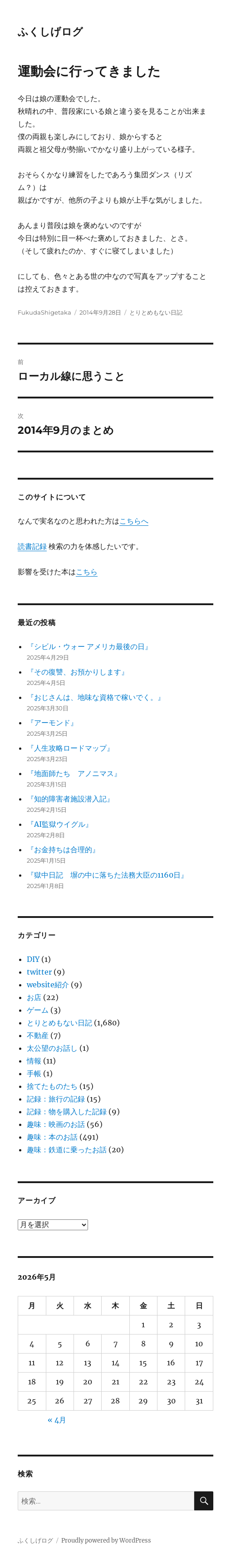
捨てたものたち (52, 1086)
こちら (87, 571)
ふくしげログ (50, 31)
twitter (39, 971)
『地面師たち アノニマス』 (74, 773)
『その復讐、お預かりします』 (77, 671)
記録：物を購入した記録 (67, 1111)
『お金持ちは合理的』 (63, 849)
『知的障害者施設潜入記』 (70, 798)
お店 (34, 997)
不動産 (38, 1035)
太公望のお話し (52, 1048)
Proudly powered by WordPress (106, 1540)
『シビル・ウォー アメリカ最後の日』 (89, 646)
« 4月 (57, 1419)
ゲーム (38, 1009)
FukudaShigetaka (44, 312)
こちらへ (133, 520)
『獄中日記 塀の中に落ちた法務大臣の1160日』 (107, 874)
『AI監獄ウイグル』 (60, 824)
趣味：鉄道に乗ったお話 (67, 1149)
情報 (34, 1060)
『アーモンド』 (52, 722)
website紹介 (48, 984)
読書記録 (32, 546)
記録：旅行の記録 (56, 1098)
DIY (33, 959)
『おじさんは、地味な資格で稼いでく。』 (96, 697)
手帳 (34, 1073)
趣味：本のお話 (52, 1136)
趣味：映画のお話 (56, 1124)
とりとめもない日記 (155, 312)
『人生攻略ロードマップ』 (70, 747)
